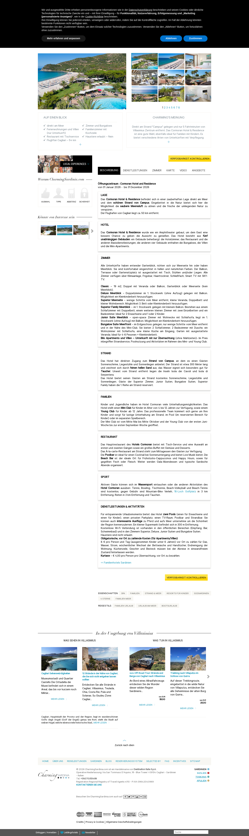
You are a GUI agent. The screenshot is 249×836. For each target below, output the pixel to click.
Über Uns (58, 761)
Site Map (195, 761)
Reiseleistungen (76, 761)
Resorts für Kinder (178, 594)
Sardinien (96, 761)
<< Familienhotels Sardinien (116, 563)
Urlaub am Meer (147, 606)
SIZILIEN (203, 773)
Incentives (179, 761)
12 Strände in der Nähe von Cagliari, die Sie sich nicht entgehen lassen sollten (100, 676)
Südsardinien (201, 594)
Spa (123, 594)
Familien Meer (123, 599)
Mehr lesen (59, 699)
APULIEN (203, 781)
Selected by (153, 761)
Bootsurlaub (169, 606)
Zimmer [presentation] (157, 170)
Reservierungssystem (129, 761)
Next (90, 230)
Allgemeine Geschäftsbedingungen (124, 822)
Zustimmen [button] (195, 38)
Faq (167, 761)
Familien (135, 594)
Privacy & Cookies (95, 822)
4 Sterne (105, 599)
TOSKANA (202, 777)
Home (45, 761)
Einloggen (40, 833)
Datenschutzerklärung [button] (140, 9)
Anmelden (51, 833)
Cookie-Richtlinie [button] (94, 16)
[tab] (109, 171)
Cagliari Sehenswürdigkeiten (55, 673)
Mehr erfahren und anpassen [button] (63, 38)
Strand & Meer (153, 594)
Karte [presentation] (171, 170)
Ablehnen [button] (171, 38)
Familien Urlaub (124, 606)
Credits (80, 822)
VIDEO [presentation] (183, 170)
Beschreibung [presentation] (109, 170)
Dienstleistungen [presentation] (135, 170)
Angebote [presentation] (198, 170)
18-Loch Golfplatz (185, 491)
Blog (109, 761)
